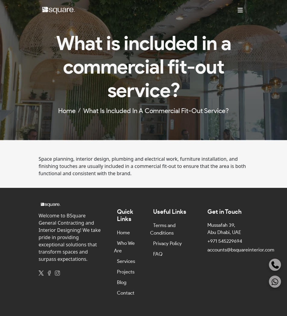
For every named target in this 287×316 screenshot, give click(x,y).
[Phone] (275, 265)
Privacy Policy (167, 243)
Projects (125, 272)
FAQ (157, 254)
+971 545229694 (224, 241)
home (67, 111)
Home (123, 232)
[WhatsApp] (275, 282)
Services (126, 261)
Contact (125, 293)
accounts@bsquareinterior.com (240, 250)
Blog (121, 282)
